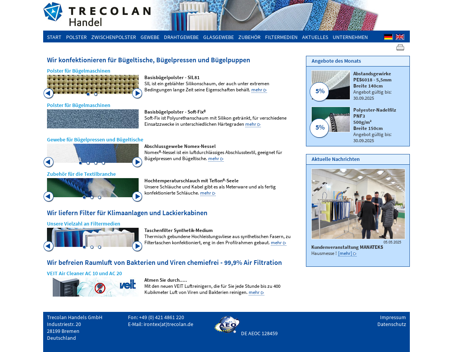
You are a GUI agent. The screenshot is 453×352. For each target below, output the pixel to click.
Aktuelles (315, 37)
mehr (256, 89)
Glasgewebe (218, 37)
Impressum (393, 317)
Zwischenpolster (113, 37)
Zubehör (249, 37)
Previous (49, 93)
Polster (76, 37)
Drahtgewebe (181, 37)
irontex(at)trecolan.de (168, 324)
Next (137, 93)
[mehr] (345, 253)
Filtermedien (281, 37)
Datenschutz (391, 324)
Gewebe (150, 37)
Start (54, 37)
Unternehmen (350, 37)
